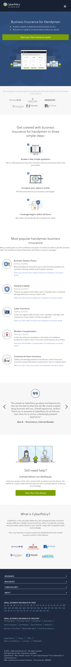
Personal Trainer (23, 621)
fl (34, 605)
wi (44, 611)
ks (54, 605)
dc (28, 605)
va (34, 611)
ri (11, 611)
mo (24, 608)
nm (45, 608)
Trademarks (37, 641)
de (31, 605)
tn (21, 611)
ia (51, 605)
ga (37, 605)
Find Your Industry (46, 628)
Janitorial (47, 625)
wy (47, 611)
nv (35, 608)
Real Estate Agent (29, 628)
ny (49, 608)
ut (27, 611)
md (5, 608)
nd (56, 608)
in (49, 605)
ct (24, 605)
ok (63, 608)
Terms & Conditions (11, 641)
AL (5, 605)
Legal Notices (9, 638)
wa (37, 611)
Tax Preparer (23, 625)
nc (52, 608)
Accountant (48, 621)
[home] (11, 5)
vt (31, 611)
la (61, 605)
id (43, 605)
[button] (65, 6)
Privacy (20, 638)
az (11, 605)
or (5, 611)
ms (20, 608)
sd (18, 611)
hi (41, 605)
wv (41, 611)
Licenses (26, 641)
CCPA (29, 638)
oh (60, 608)
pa (9, 611)
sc (14, 611)
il (46, 605)
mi (13, 608)
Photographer (9, 621)
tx (24, 611)
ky (58, 605)
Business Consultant (12, 628)
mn (16, 608)
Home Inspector (10, 625)
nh (38, 608)
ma (9, 608)
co (21, 605)
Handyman (36, 621)
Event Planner (36, 625)
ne (32, 608)
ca (17, 605)
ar (14, 605)
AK (8, 605)
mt (28, 608)
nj (42, 608)
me (64, 605)
